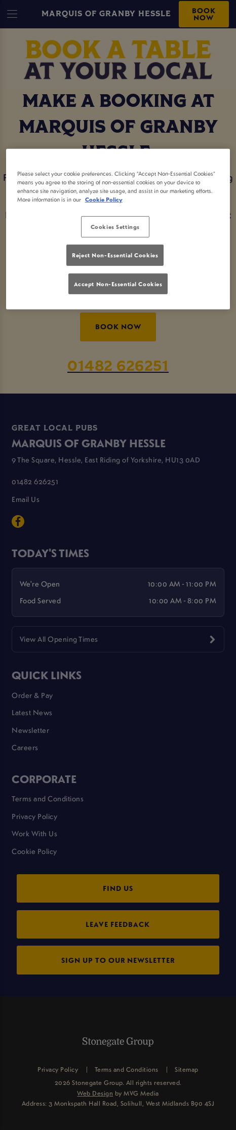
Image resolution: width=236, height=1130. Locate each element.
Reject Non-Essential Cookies (115, 255)
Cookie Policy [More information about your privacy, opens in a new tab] (104, 199)
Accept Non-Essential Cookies (118, 283)
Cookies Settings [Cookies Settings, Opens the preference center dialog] (115, 226)
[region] (118, 228)
